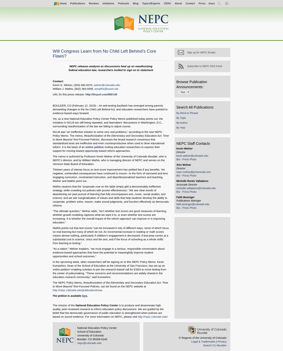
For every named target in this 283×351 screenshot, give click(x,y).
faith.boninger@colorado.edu (196, 207)
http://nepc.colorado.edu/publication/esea (77, 286)
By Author (185, 125)
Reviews (94, 3)
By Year (184, 130)
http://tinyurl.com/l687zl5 (101, 94)
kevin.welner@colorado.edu (196, 158)
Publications (77, 3)
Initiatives (108, 3)
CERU (167, 3)
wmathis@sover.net (106, 88)
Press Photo (193, 162)
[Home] (141, 24)
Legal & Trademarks (203, 337)
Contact (190, 3)
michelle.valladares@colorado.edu (199, 191)
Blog (135, 3)
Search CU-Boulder (215, 341)
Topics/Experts (151, 3)
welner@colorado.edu (107, 85)
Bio (182, 162)
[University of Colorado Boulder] (207, 326)
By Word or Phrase (190, 116)
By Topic (185, 121)
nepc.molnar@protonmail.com (197, 175)
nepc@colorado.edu (89, 339)
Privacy (222, 337)
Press (202, 3)
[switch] (211, 3)
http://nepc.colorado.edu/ (133, 312)
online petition (76, 147)
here (84, 292)
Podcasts (123, 3)
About (178, 3)
